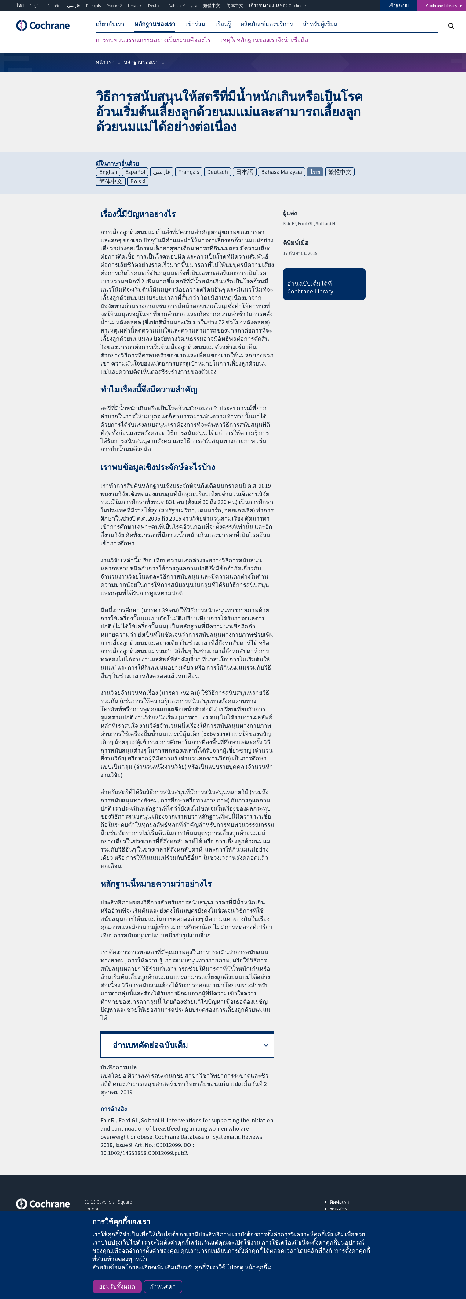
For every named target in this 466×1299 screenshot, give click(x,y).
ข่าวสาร (338, 1208)
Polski (137, 181)
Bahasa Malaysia (182, 5)
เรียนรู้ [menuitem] (223, 24)
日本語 (244, 171)
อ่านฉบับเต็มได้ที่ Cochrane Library (310, 287)
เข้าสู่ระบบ (398, 5)
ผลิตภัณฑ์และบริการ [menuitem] (267, 24)
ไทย (20, 5)
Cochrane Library (441, 5)
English (35, 5)
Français (93, 5)
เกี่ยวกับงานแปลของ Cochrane (277, 5)
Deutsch (155, 5)
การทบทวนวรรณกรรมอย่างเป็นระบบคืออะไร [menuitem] (153, 39)
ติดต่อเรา (339, 1202)
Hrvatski (135, 5)
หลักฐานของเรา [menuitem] (154, 24)
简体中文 (234, 5)
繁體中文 (211, 5)
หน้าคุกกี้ (256, 1267)
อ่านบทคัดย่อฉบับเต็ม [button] (150, 1045)
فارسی (73, 5)
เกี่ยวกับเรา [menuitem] (110, 24)
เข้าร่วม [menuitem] (195, 24)
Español (54, 5)
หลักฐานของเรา (141, 62)
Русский (114, 5)
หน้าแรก (105, 62)
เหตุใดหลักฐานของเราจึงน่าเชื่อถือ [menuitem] (264, 39)
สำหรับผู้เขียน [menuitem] (320, 24)
